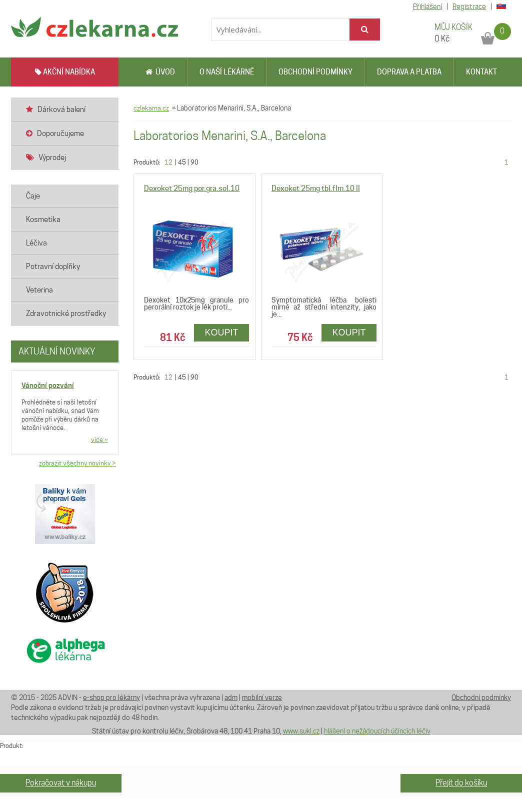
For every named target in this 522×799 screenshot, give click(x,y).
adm (231, 698)
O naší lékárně (227, 72)
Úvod (160, 72)
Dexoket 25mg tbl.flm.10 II (316, 188)
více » (99, 440)
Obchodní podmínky (315, 72)
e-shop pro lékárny (111, 698)
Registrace (469, 6)
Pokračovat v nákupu (61, 783)
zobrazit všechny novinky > (77, 463)
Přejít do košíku (461, 783)
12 (168, 162)
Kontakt (481, 72)
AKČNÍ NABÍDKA (65, 72)
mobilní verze (262, 698)
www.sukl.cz (301, 731)
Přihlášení (427, 6)
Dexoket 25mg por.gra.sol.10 (192, 188)
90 (194, 162)
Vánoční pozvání (48, 385)
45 (182, 162)
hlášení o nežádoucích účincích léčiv (377, 731)
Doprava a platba (409, 72)
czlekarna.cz (151, 108)
